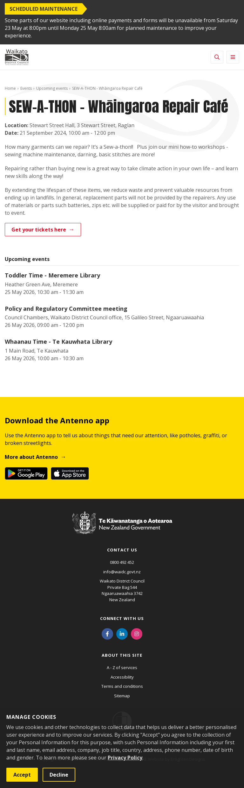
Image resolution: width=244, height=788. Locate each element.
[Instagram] (136, 633)
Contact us (122, 550)
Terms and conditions (122, 686)
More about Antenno (31, 456)
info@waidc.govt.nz (122, 572)
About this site (122, 655)
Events (26, 88)
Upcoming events (52, 88)
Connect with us (122, 618)
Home (10, 88)
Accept (22, 774)
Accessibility (122, 677)
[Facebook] (107, 633)
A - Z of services (122, 667)
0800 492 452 (122, 562)
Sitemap (122, 696)
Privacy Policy (125, 757)
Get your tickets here (38, 229)
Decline (59, 774)
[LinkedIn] (122, 633)
